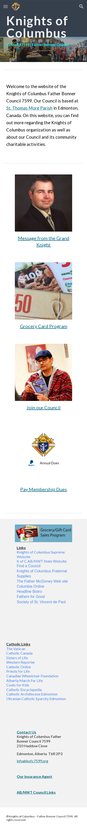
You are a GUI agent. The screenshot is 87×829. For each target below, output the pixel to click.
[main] (43, 31)
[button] (5, 6)
